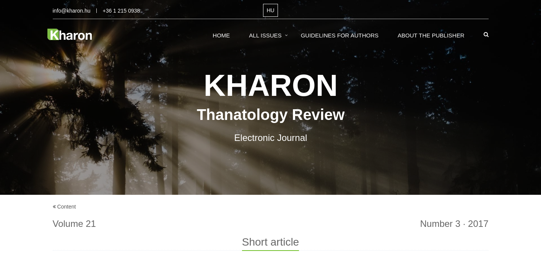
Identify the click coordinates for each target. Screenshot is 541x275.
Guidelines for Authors (340, 35)
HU (270, 10)
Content (66, 207)
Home (221, 35)
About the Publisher (431, 35)
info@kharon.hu (72, 11)
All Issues (265, 35)
